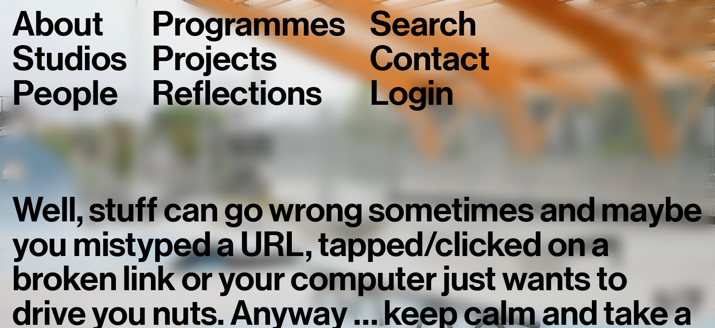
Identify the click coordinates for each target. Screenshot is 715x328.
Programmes (248, 24)
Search (423, 24)
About (57, 24)
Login (411, 94)
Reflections (236, 94)
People (65, 94)
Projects (214, 59)
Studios (69, 59)
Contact (429, 59)
